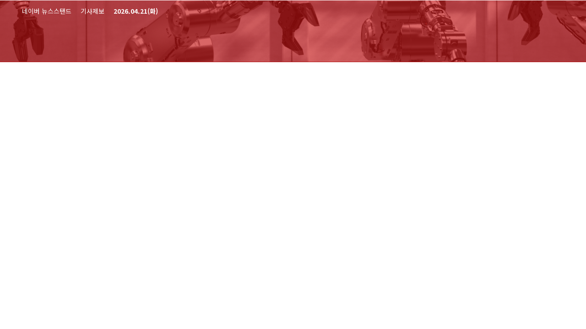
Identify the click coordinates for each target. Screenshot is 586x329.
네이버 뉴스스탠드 (46, 11)
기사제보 (92, 11)
